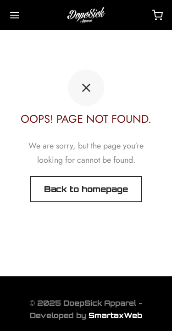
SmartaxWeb (115, 315)
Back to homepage (86, 189)
